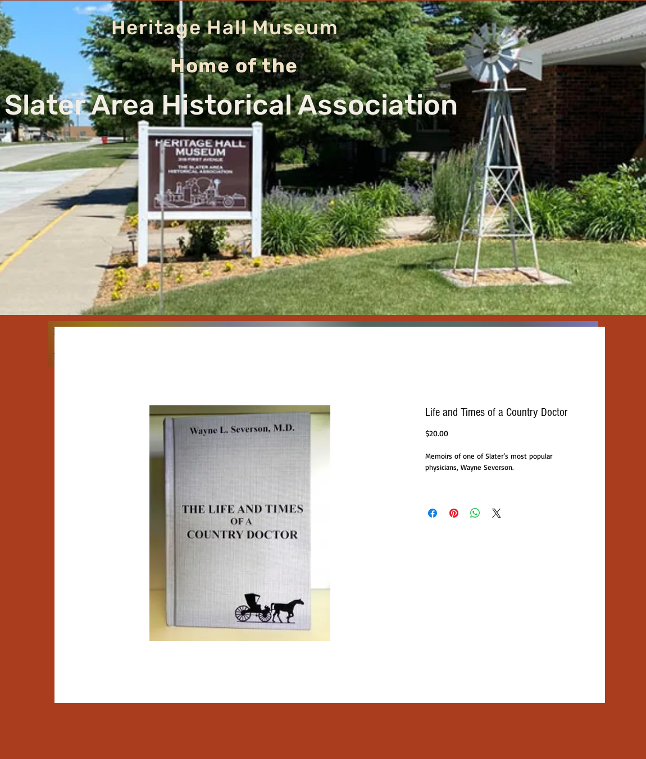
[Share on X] (496, 513)
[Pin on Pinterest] (454, 513)
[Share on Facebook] (432, 513)
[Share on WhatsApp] (475, 513)
